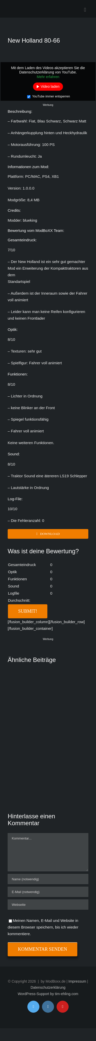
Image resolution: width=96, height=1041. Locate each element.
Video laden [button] (50, 86)
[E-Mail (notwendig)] (48, 892)
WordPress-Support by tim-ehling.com (48, 994)
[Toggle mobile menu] (85, 9)
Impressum (77, 981)
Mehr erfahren (48, 76)
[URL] (48, 904)
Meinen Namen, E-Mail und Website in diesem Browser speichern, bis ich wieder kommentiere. (43, 927)
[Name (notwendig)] (48, 879)
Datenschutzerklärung (47, 987)
